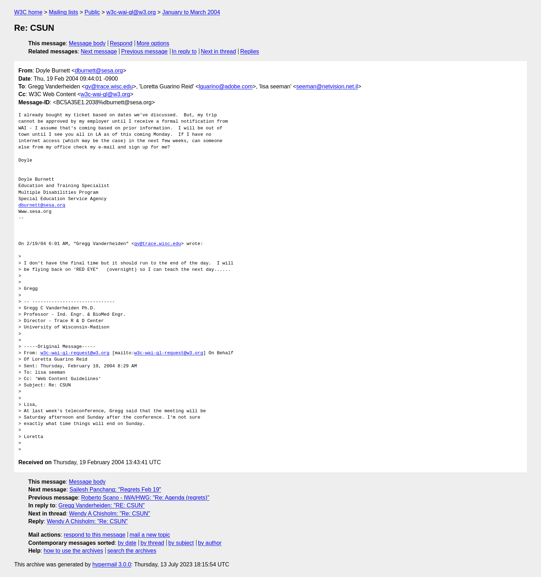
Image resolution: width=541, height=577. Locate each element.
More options (153, 43)
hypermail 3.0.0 (111, 564)
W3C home (28, 12)
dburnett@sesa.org (99, 71)
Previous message (144, 51)
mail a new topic (150, 535)
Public (92, 12)
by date (127, 543)
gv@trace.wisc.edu (109, 86)
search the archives (132, 551)
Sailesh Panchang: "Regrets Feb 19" (115, 489)
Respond (121, 43)
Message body (87, 43)
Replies (249, 51)
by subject (181, 543)
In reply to (184, 51)
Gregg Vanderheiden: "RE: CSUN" (101, 505)
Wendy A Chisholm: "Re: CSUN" (109, 514)
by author (210, 543)
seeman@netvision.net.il (327, 86)
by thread (152, 543)
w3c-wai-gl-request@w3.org (74, 353)
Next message (99, 51)
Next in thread (218, 51)
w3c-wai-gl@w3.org (131, 12)
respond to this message (94, 535)
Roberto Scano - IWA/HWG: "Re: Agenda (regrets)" (145, 498)
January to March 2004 (191, 12)
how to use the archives (73, 551)
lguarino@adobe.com (225, 86)
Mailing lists (63, 12)
